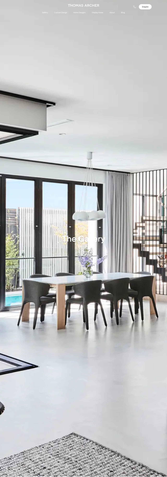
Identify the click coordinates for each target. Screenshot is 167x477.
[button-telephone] (134, 6)
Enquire (145, 7)
